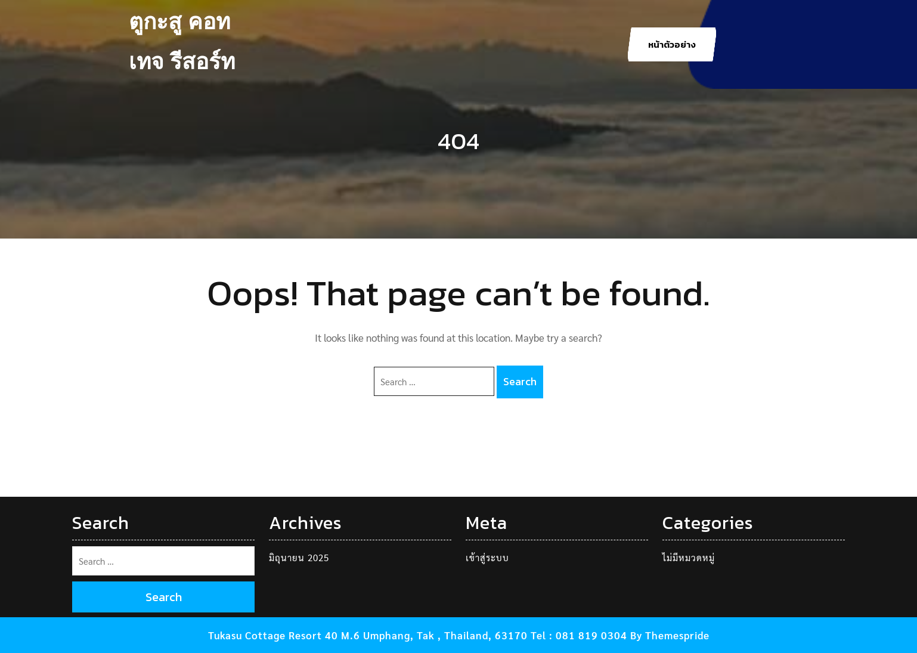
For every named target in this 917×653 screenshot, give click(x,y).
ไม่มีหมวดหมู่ (688, 557)
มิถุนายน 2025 (299, 557)
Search (520, 381)
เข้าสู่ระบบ (487, 557)
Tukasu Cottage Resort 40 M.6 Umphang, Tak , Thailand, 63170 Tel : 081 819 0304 (417, 635)
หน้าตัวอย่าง (672, 44)
